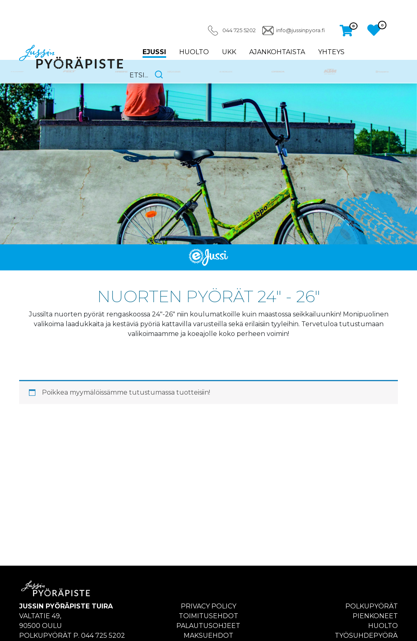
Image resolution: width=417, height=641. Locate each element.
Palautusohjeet (208, 626)
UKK (229, 52)
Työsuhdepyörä (366, 635)
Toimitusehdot (208, 616)
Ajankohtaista (277, 52)
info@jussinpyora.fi (300, 30)
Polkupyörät (371, 606)
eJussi (154, 52)
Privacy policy (208, 606)
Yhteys (331, 52)
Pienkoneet (375, 616)
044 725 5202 (239, 30)
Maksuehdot (208, 635)
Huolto (194, 52)
